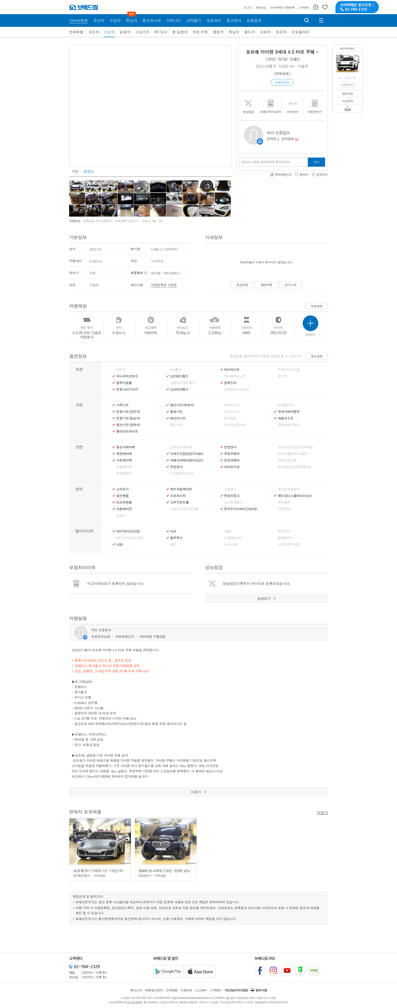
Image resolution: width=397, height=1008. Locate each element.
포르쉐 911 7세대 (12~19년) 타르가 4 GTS (107, 870)
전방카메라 (232, 460)
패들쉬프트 (285, 418)
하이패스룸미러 (235, 425)
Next (354, 78)
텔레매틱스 (285, 538)
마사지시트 (232, 405)
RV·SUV (161, 32)
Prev (340, 78)
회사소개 (136, 990)
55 (297, 138)
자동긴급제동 (287, 460)
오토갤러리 (300, 32)
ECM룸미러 (286, 405)
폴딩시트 (176, 425)
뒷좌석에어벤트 (289, 411)
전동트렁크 (232, 496)
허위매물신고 (124, 636)
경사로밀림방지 (289, 489)
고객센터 (216, 990)
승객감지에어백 (181, 447)
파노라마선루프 (127, 376)
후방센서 (176, 467)
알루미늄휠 (124, 383)
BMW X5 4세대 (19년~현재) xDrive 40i (168, 870)
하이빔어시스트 (235, 376)
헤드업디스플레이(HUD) (295, 496)
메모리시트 (178, 418)
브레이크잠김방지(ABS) (186, 453)
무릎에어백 (124, 467)
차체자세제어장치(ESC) (186, 460)
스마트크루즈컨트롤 (184, 509)
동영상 (89, 171)
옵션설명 (316, 356)
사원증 (172, 284)
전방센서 (230, 447)
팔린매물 (266, 284)
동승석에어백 (125, 447)
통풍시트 (176, 411)
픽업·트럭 (200, 32)
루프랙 (282, 376)
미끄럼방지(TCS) (182, 473)
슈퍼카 (265, 32)
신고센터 (201, 990)
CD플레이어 (232, 538)
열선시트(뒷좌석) (182, 405)
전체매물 (76, 32)
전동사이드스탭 (289, 369)
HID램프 (176, 369)
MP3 (173, 544)
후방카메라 (232, 453)
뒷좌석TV (284, 531)
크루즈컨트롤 (179, 502)
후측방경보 (124, 473)
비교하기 (347, 85)
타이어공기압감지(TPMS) (295, 447)
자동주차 (284, 509)
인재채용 (171, 990)
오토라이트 (178, 496)
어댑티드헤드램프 (182, 383)
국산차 (93, 32)
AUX (173, 531)
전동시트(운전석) (128, 411)
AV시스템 (230, 544)
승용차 (125, 32)
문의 (317, 162)
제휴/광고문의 (154, 990)
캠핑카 (218, 32)
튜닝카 (234, 32)
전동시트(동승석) (128, 418)
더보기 (322, 812)
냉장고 (121, 515)
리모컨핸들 (124, 502)
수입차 (109, 32)
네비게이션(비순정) (129, 538)
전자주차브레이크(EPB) (240, 509)
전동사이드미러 (127, 389)
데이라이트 (232, 369)
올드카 (249, 32)
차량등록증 (159, 284)
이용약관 (186, 990)
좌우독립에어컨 (181, 489)
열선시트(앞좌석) (128, 425)
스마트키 (122, 489)
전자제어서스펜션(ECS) (294, 467)
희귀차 (281, 32)
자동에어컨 (124, 509)
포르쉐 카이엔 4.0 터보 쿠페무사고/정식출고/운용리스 (356, 58)
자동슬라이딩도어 (236, 389)
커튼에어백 (124, 460)
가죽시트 (122, 405)
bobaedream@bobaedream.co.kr (195, 997)
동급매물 (242, 284)
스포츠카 (142, 32)
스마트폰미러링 (289, 544)
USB (119, 544)
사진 (75, 171)
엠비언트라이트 (127, 431)
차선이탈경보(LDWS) (292, 453)
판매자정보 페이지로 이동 (260, 141)
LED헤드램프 (179, 376)
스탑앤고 (230, 489)
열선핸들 (122, 496)
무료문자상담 (100, 636)
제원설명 (316, 306)
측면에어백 (124, 453)
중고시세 (290, 284)
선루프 (121, 369)
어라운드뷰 (232, 467)
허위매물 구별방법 (153, 636)
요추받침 (230, 418)
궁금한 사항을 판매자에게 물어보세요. (266, 161)
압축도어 (230, 383)
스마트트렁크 (233, 502)
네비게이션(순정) (128, 531)
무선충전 (284, 502)
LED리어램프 (179, 389)
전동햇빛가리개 (289, 425)
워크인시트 (232, 411)
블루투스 (176, 538)
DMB (227, 531)
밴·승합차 (180, 32)
